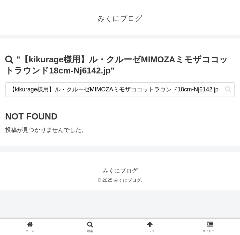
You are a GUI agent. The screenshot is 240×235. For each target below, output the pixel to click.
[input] (120, 89)
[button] (228, 89)
